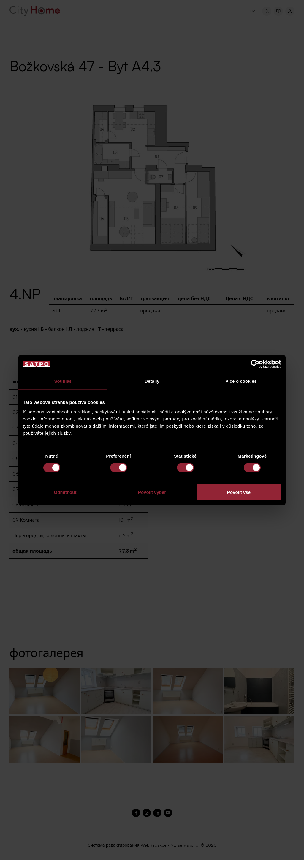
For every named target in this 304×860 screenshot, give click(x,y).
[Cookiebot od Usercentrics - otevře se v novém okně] (255, 364)
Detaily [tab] (152, 381)
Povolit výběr (152, 491)
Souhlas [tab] (63, 381)
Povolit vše (239, 491)
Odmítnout (65, 491)
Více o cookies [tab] (241, 381)
